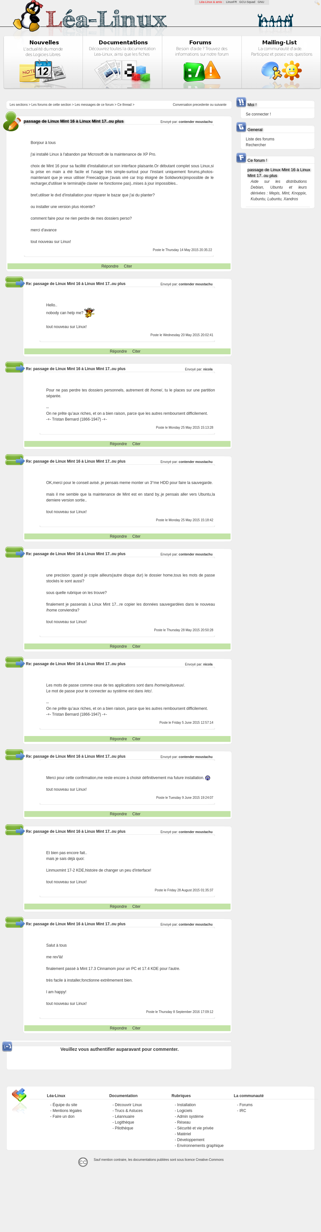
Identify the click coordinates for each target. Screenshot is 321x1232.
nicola (208, 369)
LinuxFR (231, 2)
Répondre (110, 266)
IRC (242, 1110)
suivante (220, 104)
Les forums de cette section (51, 104)
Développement (190, 1140)
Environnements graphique (200, 1145)
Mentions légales (67, 1110)
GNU (261, 2)
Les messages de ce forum (94, 104)
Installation (186, 1105)
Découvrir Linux (128, 1105)
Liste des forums (260, 139)
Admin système (190, 1116)
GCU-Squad (247, 2)
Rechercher (256, 145)
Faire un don (63, 1116)
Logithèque (124, 1122)
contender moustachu (195, 122)
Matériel (184, 1134)
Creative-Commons (210, 1159)
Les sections (19, 104)
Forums (246, 1105)
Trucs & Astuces (129, 1110)
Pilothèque (124, 1128)
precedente (201, 104)
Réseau (183, 1122)
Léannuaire (124, 1116)
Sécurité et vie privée (195, 1128)
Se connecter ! (258, 114)
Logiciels (184, 1110)
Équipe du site (65, 1105)
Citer (128, 266)
